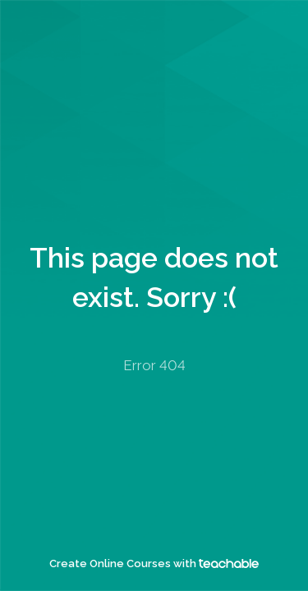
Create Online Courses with (154, 563)
